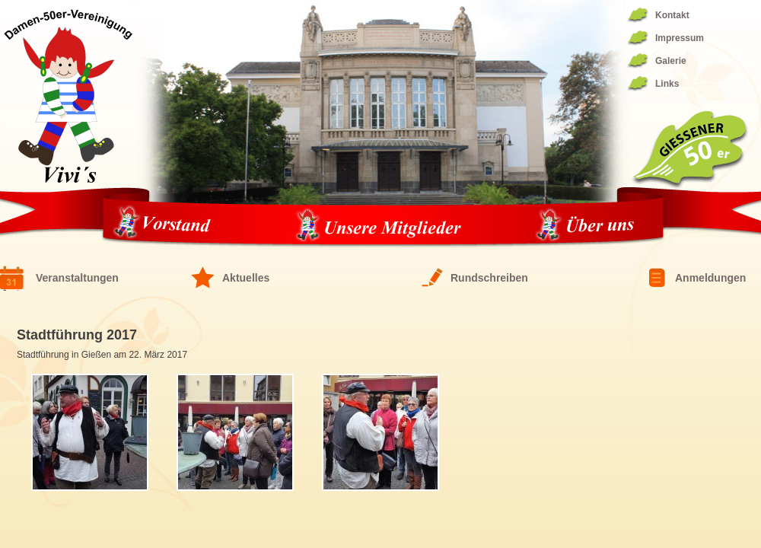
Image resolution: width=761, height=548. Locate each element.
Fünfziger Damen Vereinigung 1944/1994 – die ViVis (68, 96)
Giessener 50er (689, 150)
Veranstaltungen (77, 278)
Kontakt (672, 15)
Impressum (679, 38)
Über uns (585, 226)
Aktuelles (245, 278)
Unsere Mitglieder (378, 226)
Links (667, 83)
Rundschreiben (489, 278)
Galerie (670, 61)
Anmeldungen (710, 278)
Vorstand (167, 226)
